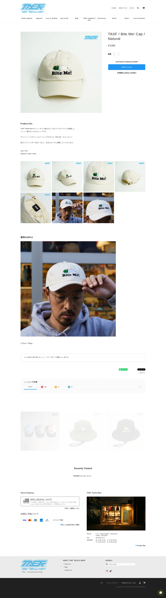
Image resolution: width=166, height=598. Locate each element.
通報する (142, 372)
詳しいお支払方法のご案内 (70, 525)
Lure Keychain (139, 18)
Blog (132, 8)
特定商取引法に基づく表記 (129, 582)
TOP (101, 582)
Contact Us (68, 570)
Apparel (39, 18)
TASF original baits (89, 19)
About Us (123, 8)
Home (114, 8)
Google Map (141, 545)
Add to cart (127, 67)
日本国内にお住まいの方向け (126, 73)
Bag (76, 18)
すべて (30, 387)
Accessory (102, 18)
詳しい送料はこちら (72, 508)
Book (127, 18)
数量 (109, 54)
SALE (114, 18)
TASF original (26, 18)
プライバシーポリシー (112, 582)
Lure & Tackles (52, 18)
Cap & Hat (64, 18)
